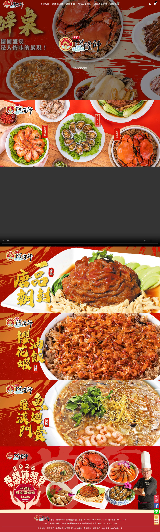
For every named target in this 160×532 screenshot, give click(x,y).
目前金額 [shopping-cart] (156, 499)
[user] (150, 3)
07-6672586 (102, 519)
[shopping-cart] (155, 3)
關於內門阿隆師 (80, 67)
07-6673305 (89, 519)
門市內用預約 (84, 4)
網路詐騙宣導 (100, 4)
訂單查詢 (114, 4)
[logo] (13, 4)
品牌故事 (45, 4)
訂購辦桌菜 (57, 4)
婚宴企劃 (70, 4)
